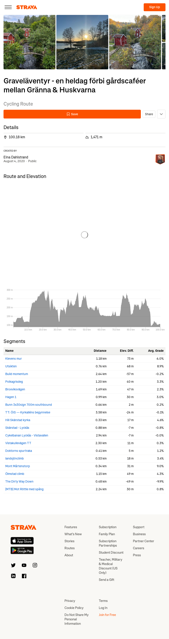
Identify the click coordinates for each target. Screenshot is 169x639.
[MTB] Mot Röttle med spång (24, 489)
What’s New (73, 534)
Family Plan (107, 534)
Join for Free (107, 615)
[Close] (8, 7)
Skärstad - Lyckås (17, 428)
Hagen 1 (10, 397)
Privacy (69, 601)
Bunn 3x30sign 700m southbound (28, 405)
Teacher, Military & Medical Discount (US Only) (110, 566)
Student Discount (111, 552)
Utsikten (11, 366)
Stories (69, 541)
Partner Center (143, 541)
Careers (138, 548)
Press (137, 555)
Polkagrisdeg (14, 382)
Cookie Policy (74, 608)
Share (149, 114)
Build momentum (16, 374)
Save (72, 114)
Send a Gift (106, 580)
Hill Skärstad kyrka (17, 420)
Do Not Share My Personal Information (76, 619)
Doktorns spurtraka (18, 451)
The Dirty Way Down (19, 481)
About (68, 555)
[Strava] (26, 7)
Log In (103, 608)
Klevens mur (13, 359)
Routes (69, 548)
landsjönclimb (14, 458)
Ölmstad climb (14, 474)
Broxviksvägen (15, 389)
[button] (29, 42)
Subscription (107, 527)
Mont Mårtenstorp (17, 466)
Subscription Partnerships (108, 543)
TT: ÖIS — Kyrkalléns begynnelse (27, 412)
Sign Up (154, 7)
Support (138, 527)
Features (70, 527)
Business (139, 534)
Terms (103, 601)
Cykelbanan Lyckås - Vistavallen (26, 435)
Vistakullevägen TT (18, 443)
